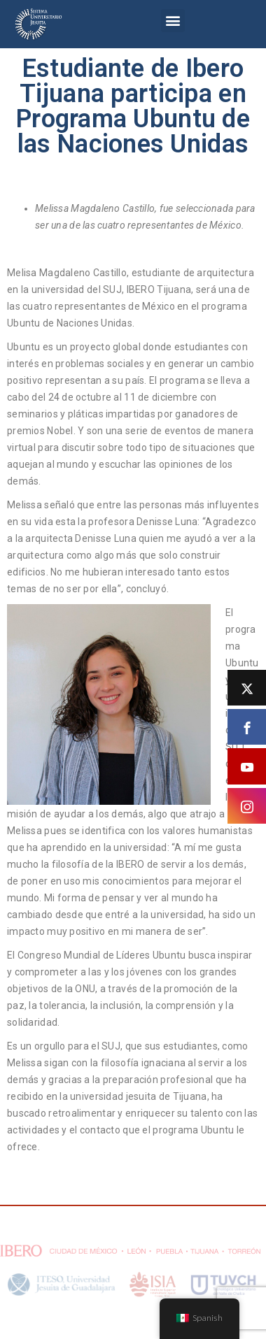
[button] (172, 20)
